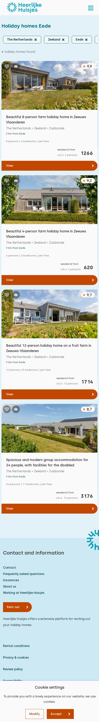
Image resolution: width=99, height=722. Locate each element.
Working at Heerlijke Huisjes (23, 593)
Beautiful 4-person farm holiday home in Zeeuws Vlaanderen (46, 234)
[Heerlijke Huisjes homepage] (24, 7)
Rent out (13, 607)
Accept (56, 714)
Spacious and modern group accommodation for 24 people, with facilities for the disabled (47, 462)
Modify (34, 714)
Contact (9, 567)
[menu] (90, 7)
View (9, 165)
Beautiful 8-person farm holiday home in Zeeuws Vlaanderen (46, 119)
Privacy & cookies (16, 657)
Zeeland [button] (54, 39)
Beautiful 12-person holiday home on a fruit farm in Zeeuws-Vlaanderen (48, 348)
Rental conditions (16, 646)
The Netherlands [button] (20, 39)
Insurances (11, 580)
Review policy (13, 669)
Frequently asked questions (23, 574)
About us (9, 586)
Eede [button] (79, 39)
